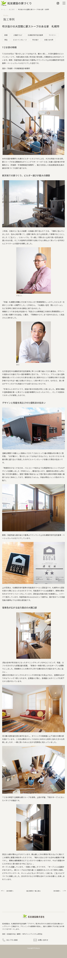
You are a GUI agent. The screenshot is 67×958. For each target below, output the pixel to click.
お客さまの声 (48, 40)
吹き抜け (35, 40)
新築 (5, 35)
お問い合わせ (43, 940)
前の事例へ (10, 891)
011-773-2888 (12, 940)
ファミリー (52, 35)
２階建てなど (17, 35)
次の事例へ (56, 891)
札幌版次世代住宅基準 (35, 35)
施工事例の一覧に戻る (33, 891)
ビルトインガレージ (20, 40)
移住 (5, 40)
